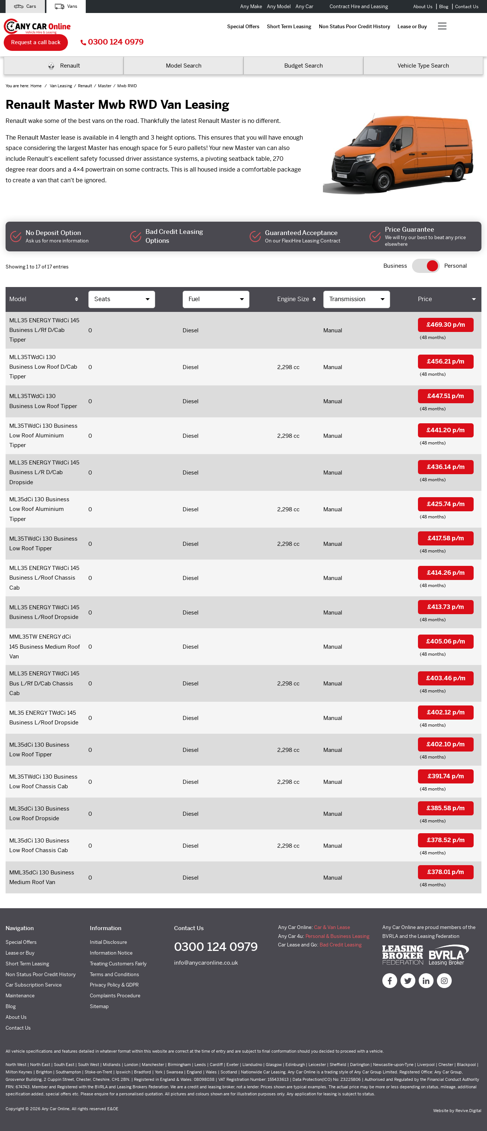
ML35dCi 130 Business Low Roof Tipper (39, 742)
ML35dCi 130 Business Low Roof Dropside (39, 807)
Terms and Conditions (114, 970)
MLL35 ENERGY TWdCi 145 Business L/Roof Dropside (44, 602)
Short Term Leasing (149, 27)
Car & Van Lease (332, 923)
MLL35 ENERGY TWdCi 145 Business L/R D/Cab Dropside (44, 459)
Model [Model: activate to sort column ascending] (17, 283)
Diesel (191, 315)
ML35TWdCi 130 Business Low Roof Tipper (43, 532)
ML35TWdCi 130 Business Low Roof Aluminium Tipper (43, 422)
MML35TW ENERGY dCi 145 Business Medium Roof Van (44, 637)
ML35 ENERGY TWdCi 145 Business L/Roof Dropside (43, 709)
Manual (332, 315)
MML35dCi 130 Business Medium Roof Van (41, 872)
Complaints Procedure (115, 991)
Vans (68, 6)
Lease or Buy (272, 27)
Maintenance (20, 991)
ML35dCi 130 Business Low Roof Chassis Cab (39, 840)
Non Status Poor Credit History (214, 27)
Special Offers (103, 27)
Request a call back (375, 26)
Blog (443, 7)
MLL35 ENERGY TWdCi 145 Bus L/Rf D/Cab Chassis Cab (44, 674)
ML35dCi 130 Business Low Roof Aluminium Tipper (39, 497)
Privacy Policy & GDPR (114, 980)
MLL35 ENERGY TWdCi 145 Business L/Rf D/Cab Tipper (44, 315)
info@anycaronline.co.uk (206, 958)
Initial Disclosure (108, 938)
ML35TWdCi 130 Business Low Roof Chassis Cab (43, 774)
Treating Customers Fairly (118, 959)
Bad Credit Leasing (341, 940)
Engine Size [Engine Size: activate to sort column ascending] (293, 283)
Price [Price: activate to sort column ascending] (425, 283)
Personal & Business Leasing (337, 931)
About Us (422, 7)
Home (36, 70)
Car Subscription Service (34, 980)
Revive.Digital (468, 1106)
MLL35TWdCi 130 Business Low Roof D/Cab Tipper (43, 352)
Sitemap (99, 1002)
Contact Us (466, 7)
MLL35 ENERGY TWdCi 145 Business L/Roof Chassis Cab (44, 567)
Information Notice (111, 948)
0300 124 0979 (451, 27)
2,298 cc (288, 352)
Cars (26, 6)
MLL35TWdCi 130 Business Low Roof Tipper (43, 387)
